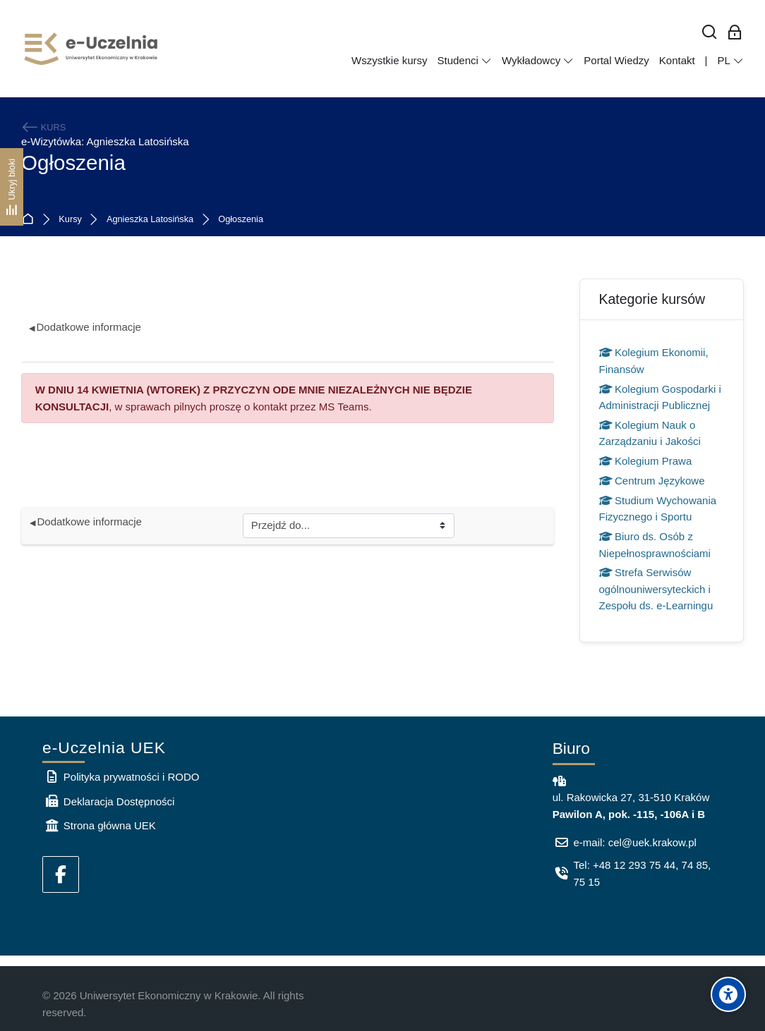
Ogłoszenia (240, 219)
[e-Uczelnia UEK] (91, 48)
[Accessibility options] (728, 994)
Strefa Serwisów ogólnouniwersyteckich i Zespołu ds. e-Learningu (656, 588)
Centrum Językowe (652, 481)
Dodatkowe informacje (85, 327)
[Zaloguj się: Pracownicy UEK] (735, 33)
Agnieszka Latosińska (150, 219)
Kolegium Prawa (645, 461)
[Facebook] (60, 874)
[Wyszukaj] (709, 33)
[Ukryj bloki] (11, 187)
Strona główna (30, 219)
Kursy (70, 219)
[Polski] (730, 60)
